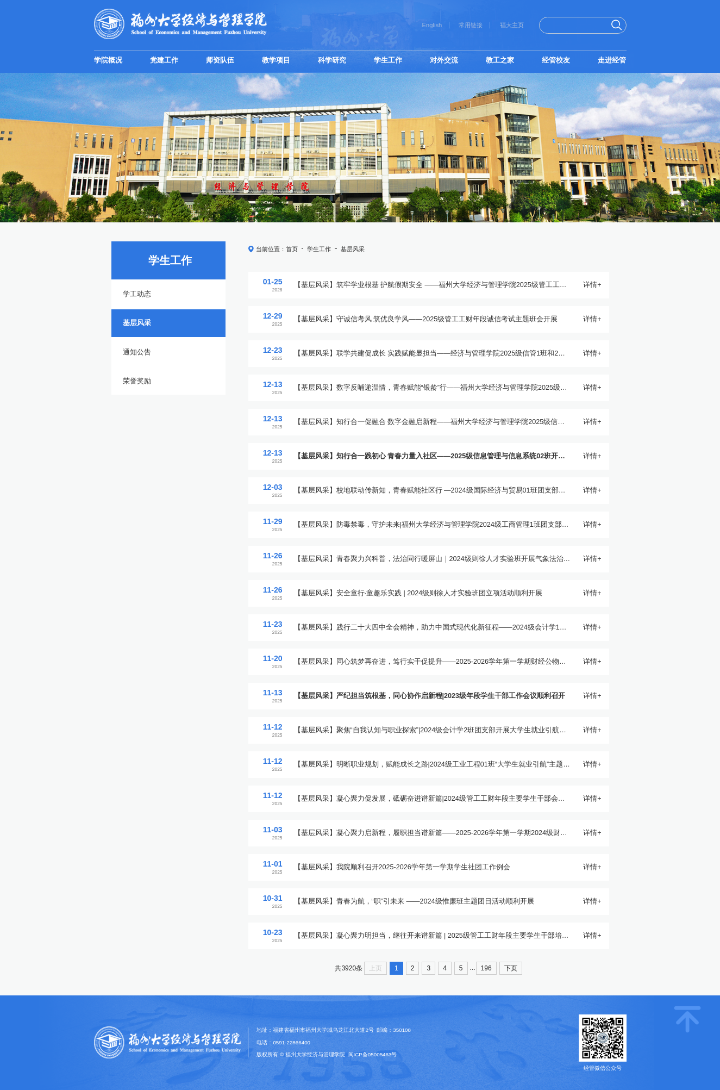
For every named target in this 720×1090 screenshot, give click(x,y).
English (432, 25)
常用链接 (471, 25)
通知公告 (137, 352)
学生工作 (319, 249)
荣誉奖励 (137, 381)
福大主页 (512, 25)
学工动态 (137, 294)
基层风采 (137, 323)
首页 (292, 249)
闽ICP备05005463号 (372, 1054)
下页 (510, 968)
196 (486, 968)
